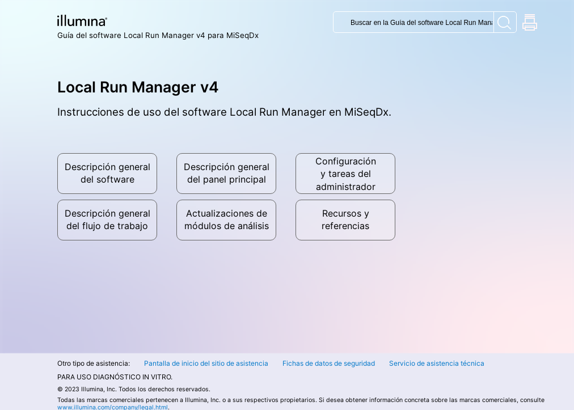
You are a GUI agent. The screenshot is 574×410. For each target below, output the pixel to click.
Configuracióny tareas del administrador (345, 173)
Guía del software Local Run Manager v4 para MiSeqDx (158, 35)
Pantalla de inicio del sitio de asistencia (206, 363)
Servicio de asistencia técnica (436, 363)
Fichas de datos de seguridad (328, 363)
